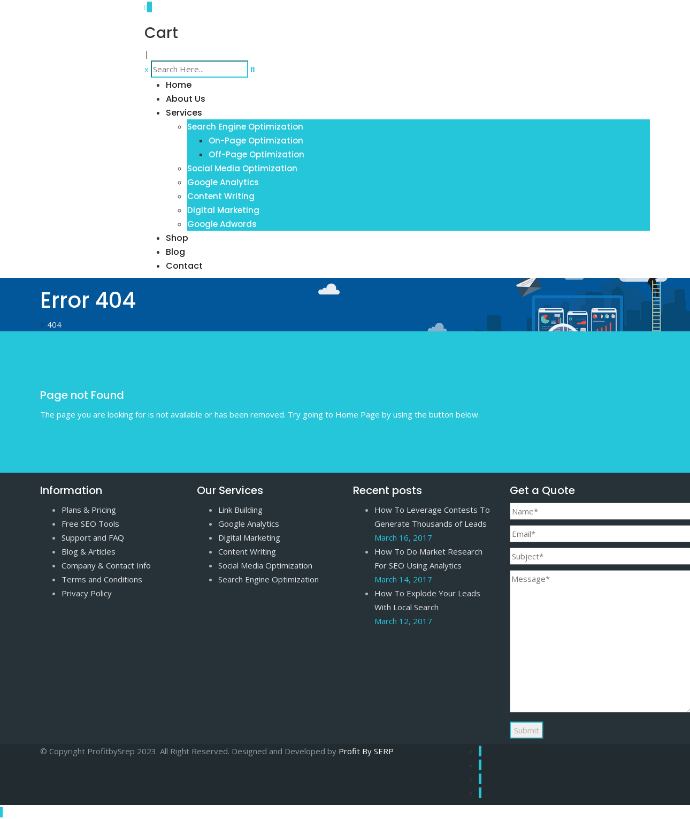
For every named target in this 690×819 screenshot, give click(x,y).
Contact (184, 266)
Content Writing (221, 196)
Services (184, 113)
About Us (185, 99)
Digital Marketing (223, 210)
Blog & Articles (89, 551)
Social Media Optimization (242, 168)
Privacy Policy (87, 593)
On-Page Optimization (256, 140)
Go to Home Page (74, 433)
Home (178, 85)
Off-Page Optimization (256, 154)
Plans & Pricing (89, 509)
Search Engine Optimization (245, 126)
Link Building (240, 509)
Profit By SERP (366, 751)
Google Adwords (222, 224)
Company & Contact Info (106, 565)
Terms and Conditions (102, 579)
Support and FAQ (93, 537)
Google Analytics (223, 182)
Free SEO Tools (90, 523)
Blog (175, 252)
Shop (177, 238)
